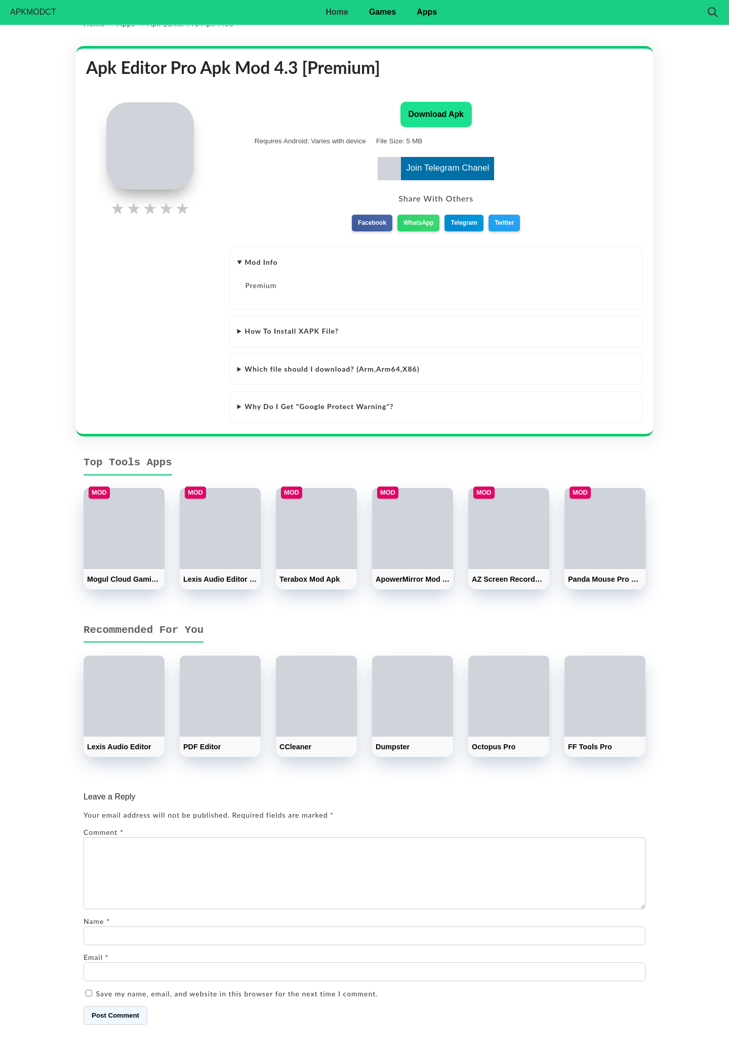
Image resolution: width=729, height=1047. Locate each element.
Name (97, 933)
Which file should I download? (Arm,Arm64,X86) (332, 369)
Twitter (504, 222)
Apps (427, 12)
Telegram (464, 222)
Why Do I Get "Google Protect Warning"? (319, 406)
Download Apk (436, 114)
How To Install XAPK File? (292, 331)
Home (337, 12)
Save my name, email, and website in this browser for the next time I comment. (237, 1005)
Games (382, 12)
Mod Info (261, 262)
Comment (104, 832)
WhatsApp (418, 222)
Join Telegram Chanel (433, 168)
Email (96, 969)
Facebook (372, 222)
